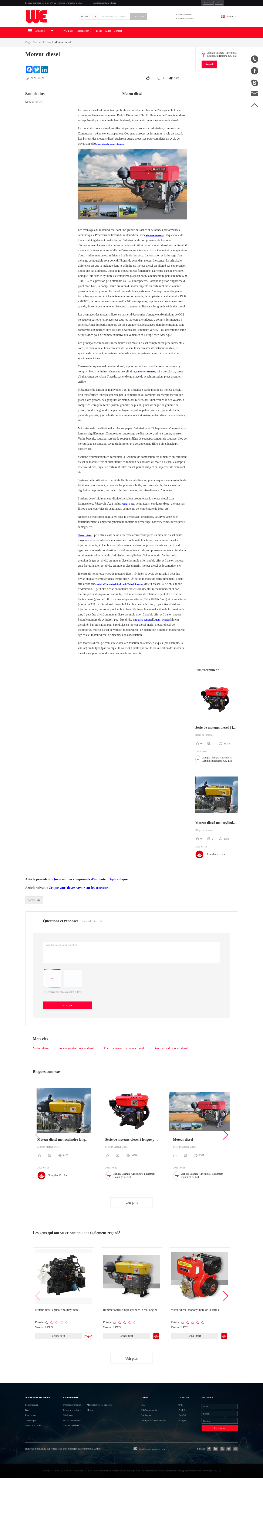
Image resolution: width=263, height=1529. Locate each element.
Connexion (181, 4)
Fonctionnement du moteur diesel (124, 1062)
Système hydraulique (72, 1429)
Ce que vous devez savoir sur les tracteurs (79, 901)
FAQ (146, 1428)
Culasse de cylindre (148, 384)
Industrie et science (71, 1436)
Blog (48, 55)
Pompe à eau (130, 517)
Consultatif (58, 1350)
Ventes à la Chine (37, 1465)
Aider (146, 46)
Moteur (98, 1436)
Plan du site (33, 1450)
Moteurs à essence (157, 248)
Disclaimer (150, 1444)
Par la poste (214, 1463)
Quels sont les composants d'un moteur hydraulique (90, 892)
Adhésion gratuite (155, 1436)
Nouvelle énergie (69, 1459)
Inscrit (197, 4)
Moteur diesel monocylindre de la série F (195, 1324)
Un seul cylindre (146, 633)
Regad (209, 77)
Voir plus (131, 1217)
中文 (178, 1428)
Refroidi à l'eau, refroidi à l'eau (114, 597)
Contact (161, 46)
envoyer (68, 1019)
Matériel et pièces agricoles (111, 1429)
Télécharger (111, 46)
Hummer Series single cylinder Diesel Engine (130, 1324)
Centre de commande (193, 27)
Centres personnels (192, 22)
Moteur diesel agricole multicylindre (57, 1324)
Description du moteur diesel (171, 1062)
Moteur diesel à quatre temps (112, 157)
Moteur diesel (62, 55)
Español (180, 1444)
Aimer (35, 913)
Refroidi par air (146, 597)
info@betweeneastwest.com (141, 4)
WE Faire (88, 46)
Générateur (65, 1444)
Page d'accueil (33, 55)
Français (226, 24)
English (180, 1436)
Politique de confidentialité (152, 1455)
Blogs (133, 46)
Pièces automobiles (71, 1452)
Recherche (158, 25)
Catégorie (69, 1418)
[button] (225, 1149)
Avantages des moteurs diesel (76, 1062)
